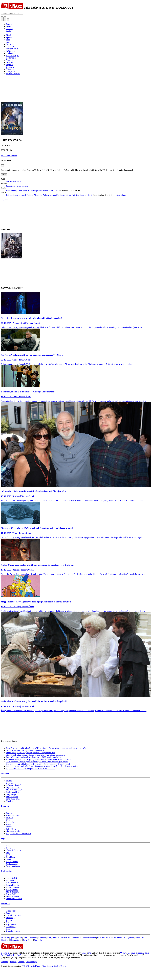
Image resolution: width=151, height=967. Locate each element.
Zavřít (4, 175)
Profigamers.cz (53, 938)
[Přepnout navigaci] (8, 19)
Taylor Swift (11, 894)
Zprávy (13, 938)
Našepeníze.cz (16, 940)
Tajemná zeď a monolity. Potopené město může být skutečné (30, 768)
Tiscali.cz (5, 773)
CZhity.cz (5, 940)
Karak (8, 929)
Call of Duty (11, 829)
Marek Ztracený (12, 892)
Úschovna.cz (102, 938)
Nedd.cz (112, 938)
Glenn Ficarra (22, 186)
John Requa (10, 186)
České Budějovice (8, 955)
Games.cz (5, 806)
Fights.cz (5, 838)
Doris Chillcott (86, 195)
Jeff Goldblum (12, 195)
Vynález (9, 801)
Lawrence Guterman (14, 181)
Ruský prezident (12, 792)
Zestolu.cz (5, 903)
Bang (8, 913)
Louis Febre (22, 190)
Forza (8, 824)
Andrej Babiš (11, 878)
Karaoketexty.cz (89, 938)
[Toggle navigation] (5, 18)
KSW (8, 855)
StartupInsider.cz (41, 940)
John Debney (11, 190)
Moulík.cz (121, 938)
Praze (84, 953)
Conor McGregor (13, 866)
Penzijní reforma (12, 799)
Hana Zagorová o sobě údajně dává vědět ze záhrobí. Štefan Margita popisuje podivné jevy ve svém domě (48, 748)
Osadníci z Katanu (13, 915)
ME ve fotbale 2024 (14, 790)
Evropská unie (12, 796)
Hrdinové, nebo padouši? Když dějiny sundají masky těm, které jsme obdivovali (38, 759)
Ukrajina (9, 783)
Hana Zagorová (12, 883)
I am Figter (10, 857)
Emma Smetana (12, 896)
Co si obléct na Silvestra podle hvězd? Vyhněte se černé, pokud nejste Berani (37, 762)
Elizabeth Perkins (26, 195)
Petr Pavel (10, 880)
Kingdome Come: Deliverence (18, 833)
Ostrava (123, 953)
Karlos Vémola (12, 862)
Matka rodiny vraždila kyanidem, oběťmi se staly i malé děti (30, 753)
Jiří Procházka (11, 864)
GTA (8, 820)
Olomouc (131, 953)
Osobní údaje (31, 962)
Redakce (13, 962)
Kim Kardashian (12, 887)
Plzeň (19, 955)
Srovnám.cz (28, 940)
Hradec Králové (142, 953)
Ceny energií (11, 794)
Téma (8, 26)
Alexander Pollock (41, 195)
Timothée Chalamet (14, 899)
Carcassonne (11, 911)
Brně (90, 953)
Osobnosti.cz (6, 871)
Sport (19, 938)
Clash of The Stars (13, 850)
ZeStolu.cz (65, 938)
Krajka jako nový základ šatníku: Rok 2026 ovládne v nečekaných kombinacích (38, 764)
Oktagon (9, 848)
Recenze (9, 24)
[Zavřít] (2, 165)
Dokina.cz (139, 938)
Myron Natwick (72, 195)
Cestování (33, 938)
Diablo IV (10, 822)
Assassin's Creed (12, 815)
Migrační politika (13, 787)
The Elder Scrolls (13, 831)
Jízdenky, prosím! (13, 931)
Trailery (9, 31)
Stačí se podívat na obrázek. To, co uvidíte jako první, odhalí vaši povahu (35, 755)
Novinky (9, 29)
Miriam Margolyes (57, 195)
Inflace (9, 781)
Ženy (25, 938)
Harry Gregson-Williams (38, 190)
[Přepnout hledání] (2, 18)
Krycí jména (11, 924)
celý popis (5, 199)
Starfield (9, 818)
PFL (8, 852)
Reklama (4, 962)
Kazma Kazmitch (13, 885)
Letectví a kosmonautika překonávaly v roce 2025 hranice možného (33, 757)
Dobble (9, 920)
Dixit (8, 922)
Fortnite (9, 827)
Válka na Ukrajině (13, 785)
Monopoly (10, 918)
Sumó (8, 859)
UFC (8, 846)
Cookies (21, 962)
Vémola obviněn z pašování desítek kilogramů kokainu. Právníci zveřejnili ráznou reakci (42, 766)
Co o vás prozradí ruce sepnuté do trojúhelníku (25, 750)
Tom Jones (53, 190)
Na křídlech (10, 927)
